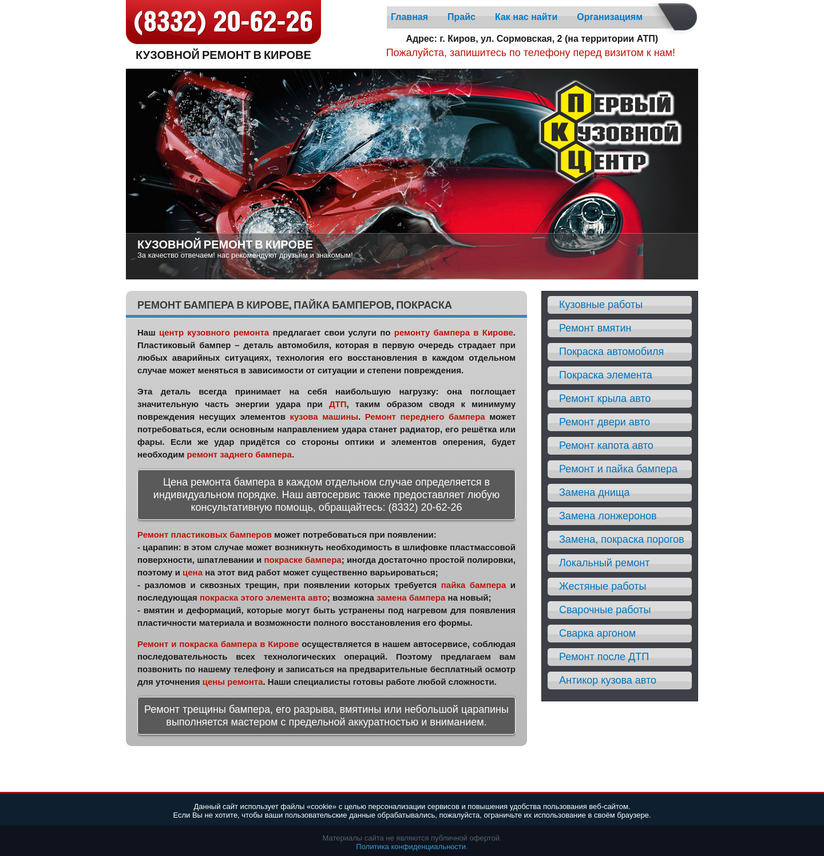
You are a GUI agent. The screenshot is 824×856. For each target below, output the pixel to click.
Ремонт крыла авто (605, 398)
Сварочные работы (605, 610)
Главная (409, 17)
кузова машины (324, 416)
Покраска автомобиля (611, 351)
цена (193, 572)
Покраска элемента (605, 375)
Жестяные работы (602, 586)
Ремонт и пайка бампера (618, 469)
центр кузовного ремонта (214, 332)
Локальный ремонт (604, 563)
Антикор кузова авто (607, 680)
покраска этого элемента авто (263, 597)
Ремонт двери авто (604, 422)
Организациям (610, 17)
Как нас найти (526, 17)
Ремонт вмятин (595, 328)
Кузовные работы (601, 304)
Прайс (461, 17)
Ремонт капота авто (606, 445)
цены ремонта (233, 682)
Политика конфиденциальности (411, 846)
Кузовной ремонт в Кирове (223, 54)
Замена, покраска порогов (621, 539)
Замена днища (594, 492)
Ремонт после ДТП (604, 656)
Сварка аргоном (597, 633)
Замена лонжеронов (607, 516)
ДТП (338, 404)
